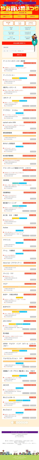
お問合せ (32, 16)
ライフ (11, 38)
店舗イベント (6, 16)
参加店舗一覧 (22, 12)
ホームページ (26, 105)
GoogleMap (33, 70)
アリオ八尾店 (19, 23)
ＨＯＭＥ (6, 12)
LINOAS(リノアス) (30, 23)
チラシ (19, 16)
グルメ (11, 28)
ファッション (11, 33)
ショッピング (28, 28)
